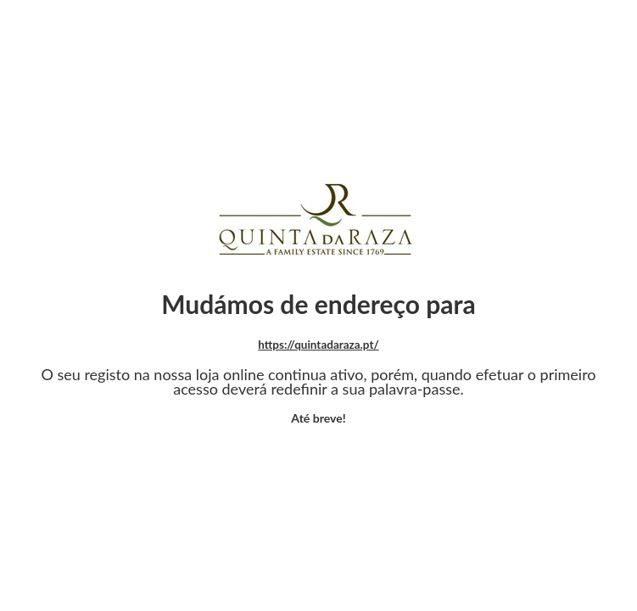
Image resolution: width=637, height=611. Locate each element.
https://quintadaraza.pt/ (318, 344)
